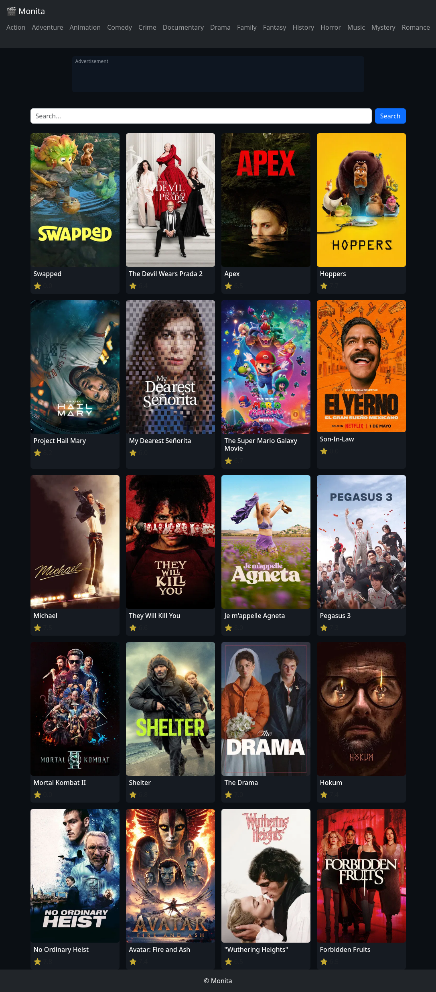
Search (390, 116)
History (303, 27)
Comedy (119, 27)
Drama (220, 27)
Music (356, 27)
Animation (85, 27)
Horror (330, 27)
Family (247, 27)
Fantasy (274, 27)
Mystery (383, 27)
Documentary (183, 27)
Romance (416, 27)
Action (15, 27)
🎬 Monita (25, 11)
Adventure (47, 27)
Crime (147, 27)
